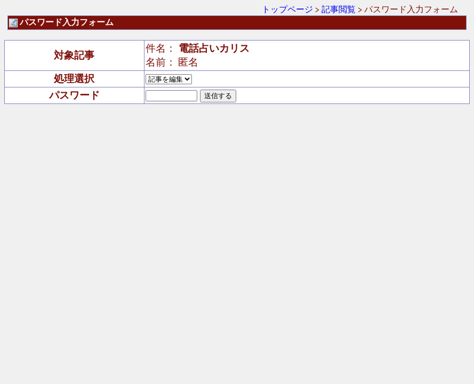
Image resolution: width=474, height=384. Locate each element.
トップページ (287, 9)
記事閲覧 (339, 9)
